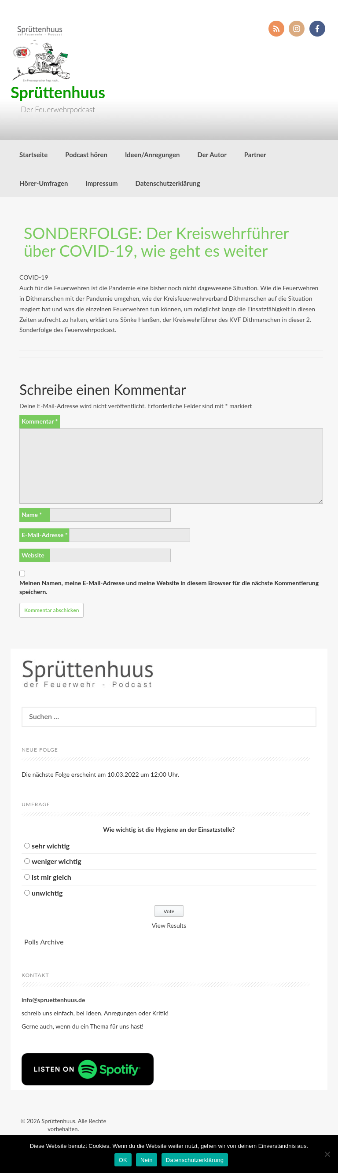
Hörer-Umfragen (43, 183)
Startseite (33, 155)
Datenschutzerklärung (167, 183)
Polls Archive (43, 941)
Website (33, 555)
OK (123, 1160)
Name (32, 514)
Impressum (101, 183)
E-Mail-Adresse (45, 535)
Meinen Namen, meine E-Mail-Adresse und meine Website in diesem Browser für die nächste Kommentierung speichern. (169, 587)
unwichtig (47, 893)
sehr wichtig (51, 845)
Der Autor (212, 155)
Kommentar (40, 421)
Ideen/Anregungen (152, 155)
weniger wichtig (56, 861)
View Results (169, 925)
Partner (255, 155)
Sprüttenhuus (58, 92)
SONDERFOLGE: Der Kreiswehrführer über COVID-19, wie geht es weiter (156, 241)
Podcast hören (86, 155)
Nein (146, 1160)
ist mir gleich (51, 877)
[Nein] (327, 1154)
